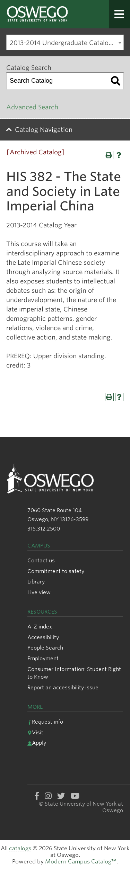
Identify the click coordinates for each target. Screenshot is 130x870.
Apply (36, 743)
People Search (45, 647)
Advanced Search (32, 107)
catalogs (20, 848)
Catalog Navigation (43, 129)
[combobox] (65, 42)
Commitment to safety (55, 571)
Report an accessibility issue (62, 687)
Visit (35, 732)
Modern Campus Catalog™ (80, 861)
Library (36, 581)
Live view (39, 592)
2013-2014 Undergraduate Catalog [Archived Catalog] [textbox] (66, 42)
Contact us (41, 560)
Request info (45, 721)
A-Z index (39, 626)
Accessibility (43, 637)
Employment (43, 658)
